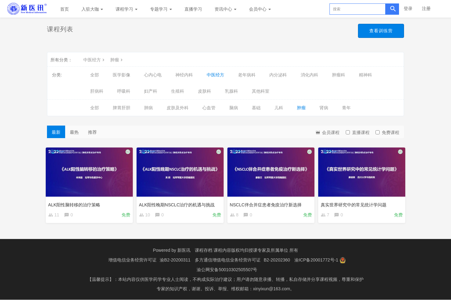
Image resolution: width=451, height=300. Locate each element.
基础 (256, 107)
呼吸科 (123, 91)
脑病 (233, 107)
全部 (94, 74)
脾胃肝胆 (121, 107)
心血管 (208, 107)
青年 (346, 107)
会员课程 (327, 132)
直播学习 (193, 9)
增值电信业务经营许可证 (132, 260)
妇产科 (150, 91)
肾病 (323, 107)
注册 (426, 8)
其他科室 (260, 91)
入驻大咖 (92, 9)
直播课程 (358, 132)
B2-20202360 (277, 260)
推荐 (92, 132)
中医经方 (94, 59)
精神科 (365, 74)
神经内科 (184, 74)
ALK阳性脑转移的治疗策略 (75, 203)
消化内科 (309, 74)
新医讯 (183, 251)
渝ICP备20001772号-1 (316, 260)
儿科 (278, 107)
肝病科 (96, 91)
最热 (74, 132)
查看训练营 (381, 30)
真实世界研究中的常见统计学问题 (355, 203)
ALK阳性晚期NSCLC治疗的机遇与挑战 (178, 203)
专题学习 (161, 9)
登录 (408, 8)
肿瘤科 (338, 74)
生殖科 (177, 91)
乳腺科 (231, 91)
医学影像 (121, 74)
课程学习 (126, 9)
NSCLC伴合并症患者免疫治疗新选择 (267, 203)
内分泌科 (278, 74)
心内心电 (153, 74)
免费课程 (387, 132)
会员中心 (260, 9)
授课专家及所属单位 (268, 251)
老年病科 (247, 74)
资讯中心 (225, 9)
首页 (64, 9)
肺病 (148, 107)
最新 (56, 132)
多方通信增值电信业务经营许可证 (228, 260)
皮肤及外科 (178, 107)
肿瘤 (117, 59)
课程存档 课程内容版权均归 (222, 251)
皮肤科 (204, 91)
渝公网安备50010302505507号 (227, 270)
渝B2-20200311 (175, 260)
